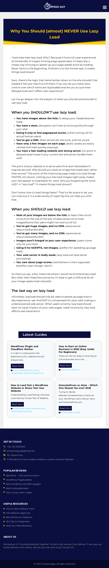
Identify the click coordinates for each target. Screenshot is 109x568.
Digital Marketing (70, 370)
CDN (15, 370)
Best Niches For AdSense (19, 517)
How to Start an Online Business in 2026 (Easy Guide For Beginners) (76, 349)
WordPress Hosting (21, 411)
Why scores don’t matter (19, 492)
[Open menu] (105, 5)
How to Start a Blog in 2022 (20, 508)
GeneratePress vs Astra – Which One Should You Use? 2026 (78, 386)
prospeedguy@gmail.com (21, 450)
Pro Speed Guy (15, 455)
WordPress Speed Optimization (27, 373)
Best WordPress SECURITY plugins (23, 484)
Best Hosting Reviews (17, 488)
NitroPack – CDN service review (22, 475)
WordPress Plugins (28, 370)
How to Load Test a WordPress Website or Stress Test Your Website (29, 388)
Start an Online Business (19, 525)
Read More (18, 366)
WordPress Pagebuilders (19, 479)
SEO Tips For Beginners (18, 521)
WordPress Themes (71, 413)
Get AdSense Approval (18, 512)
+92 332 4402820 (16, 446)
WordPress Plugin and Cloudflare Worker (24, 348)
